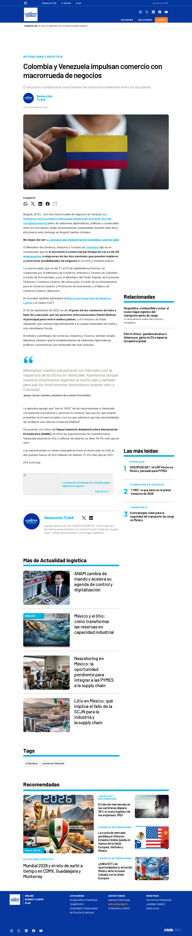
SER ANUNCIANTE (118, 904)
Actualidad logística (43, 56)
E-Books (66, 3)
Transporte (77, 904)
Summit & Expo (34, 899)
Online (29, 896)
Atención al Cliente (119, 908)
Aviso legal (152, 908)
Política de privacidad (158, 900)
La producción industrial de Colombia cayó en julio (83, 240)
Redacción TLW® (44, 98)
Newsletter (49, 3)
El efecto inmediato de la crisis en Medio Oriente (63, 26)
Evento (161, 20)
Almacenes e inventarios (84, 908)
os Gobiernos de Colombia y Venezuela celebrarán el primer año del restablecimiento (67, 219)
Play (78, 3)
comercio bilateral (53, 763)
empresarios (32, 256)
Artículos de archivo (82, 913)
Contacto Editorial (119, 900)
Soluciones (145, 20)
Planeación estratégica (84, 900)
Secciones (127, 20)
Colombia (92, 247)
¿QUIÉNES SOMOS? (155, 904)
